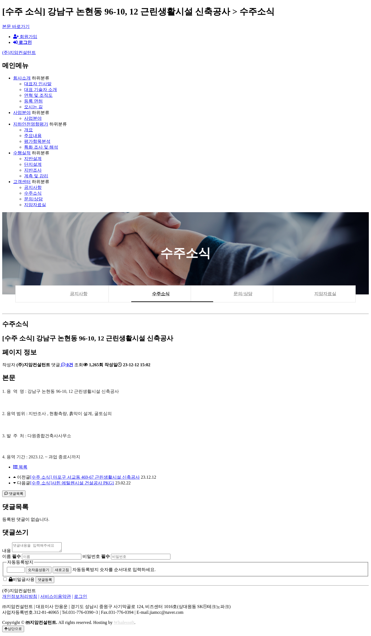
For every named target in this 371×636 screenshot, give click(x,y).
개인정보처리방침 (19, 598)
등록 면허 (33, 101)
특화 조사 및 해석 (41, 147)
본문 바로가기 (16, 26)
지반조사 (33, 170)
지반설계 (33, 158)
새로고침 (62, 571)
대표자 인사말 (38, 83)
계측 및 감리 (36, 176)
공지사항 (33, 187)
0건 (66, 364)
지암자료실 (35, 204)
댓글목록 (13, 494)
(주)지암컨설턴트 (19, 52)
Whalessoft (124, 624)
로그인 (80, 598)
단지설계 (33, 164)
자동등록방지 (20, 563)
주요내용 (33, 135)
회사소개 (22, 78)
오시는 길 (33, 106)
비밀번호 (96, 558)
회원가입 (25, 36)
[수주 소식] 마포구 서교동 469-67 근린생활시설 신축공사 (85, 477)
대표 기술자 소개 (40, 89)
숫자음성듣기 (38, 571)
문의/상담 (33, 199)
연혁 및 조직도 (38, 95)
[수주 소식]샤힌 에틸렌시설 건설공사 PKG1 (72, 483)
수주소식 (33, 193)
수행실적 (22, 153)
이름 (11, 558)
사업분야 (22, 112)
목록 (20, 467)
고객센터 (22, 181)
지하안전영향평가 (30, 124)
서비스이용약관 (55, 598)
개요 (28, 129)
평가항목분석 (37, 141)
